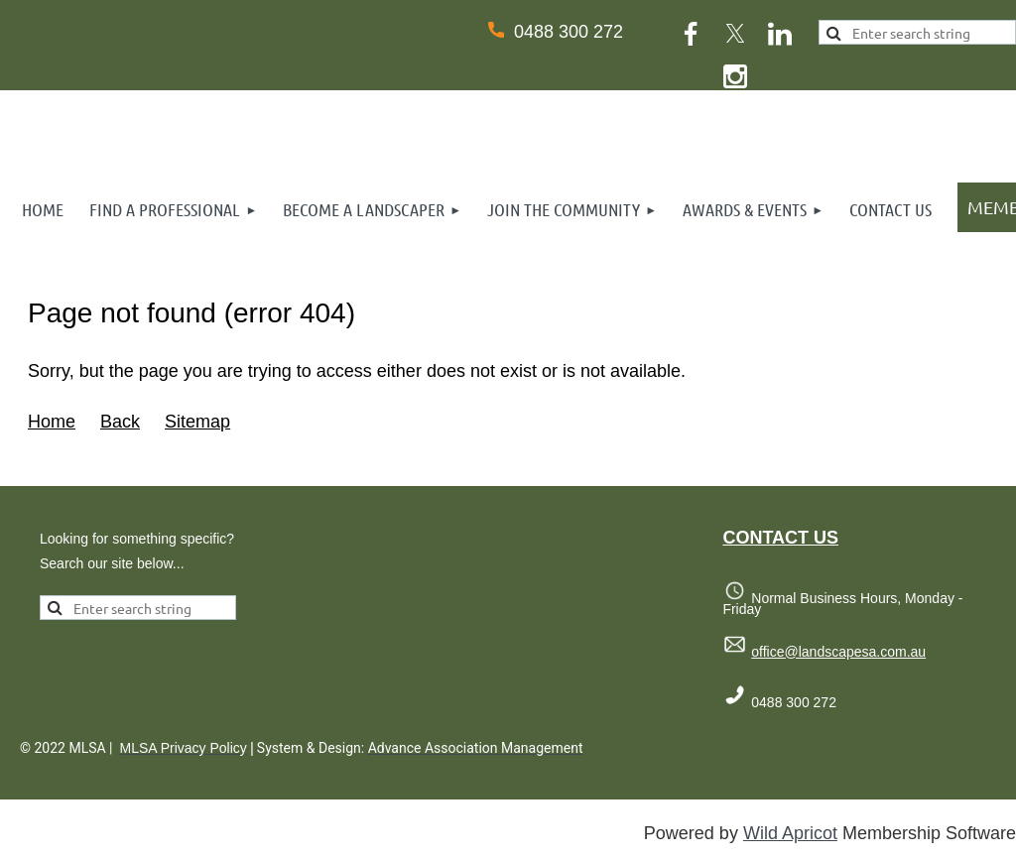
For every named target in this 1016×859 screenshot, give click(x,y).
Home (51, 421)
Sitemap (197, 421)
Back (120, 421)
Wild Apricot (790, 833)
